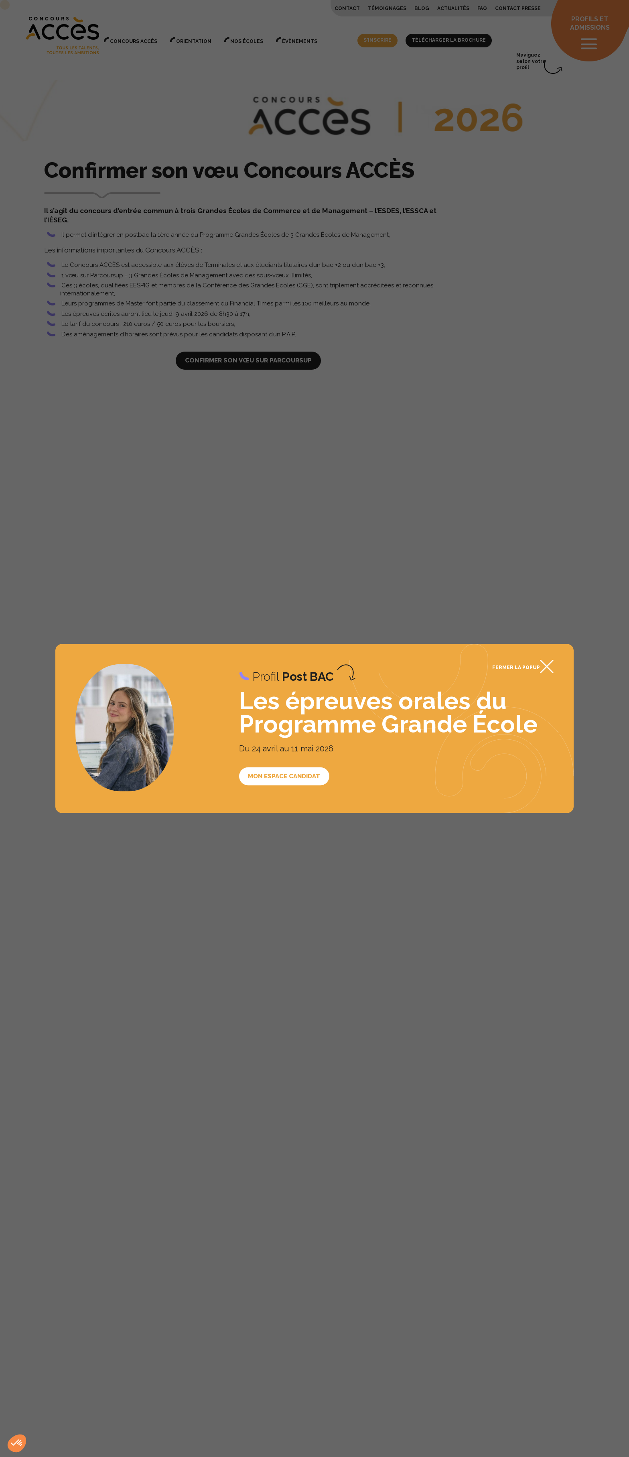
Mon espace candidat (284, 776)
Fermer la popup (516, 667)
